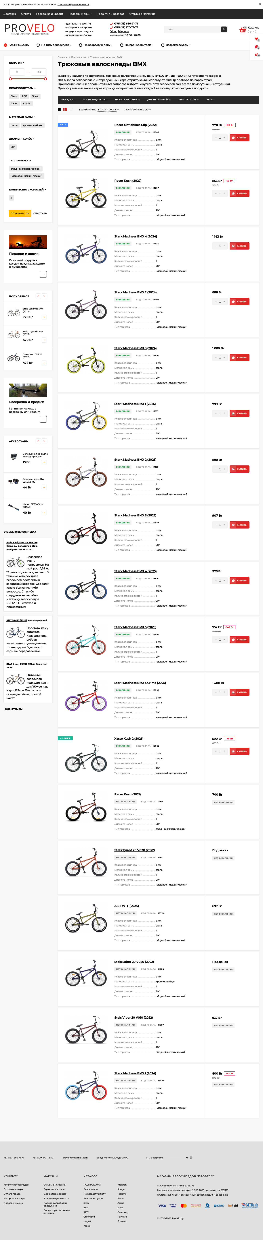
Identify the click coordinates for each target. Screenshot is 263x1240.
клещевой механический (26, 175)
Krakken (122, 1184)
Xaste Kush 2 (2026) (129, 738)
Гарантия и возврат (111, 14)
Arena (120, 1203)
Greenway (123, 1212)
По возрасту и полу (94, 1193)
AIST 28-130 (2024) (16, 620)
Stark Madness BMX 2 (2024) (135, 292)
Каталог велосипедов (16, 1184)
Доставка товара (13, 1189)
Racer (14, 103)
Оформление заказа (54, 1193)
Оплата (26, 14)
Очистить (40, 213)
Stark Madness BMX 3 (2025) (135, 515)
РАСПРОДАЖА (92, 1184)
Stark (35, 96)
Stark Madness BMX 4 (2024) (135, 236)
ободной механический (25, 168)
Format (121, 1221)
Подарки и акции (80, 14)
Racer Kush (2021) (127, 794)
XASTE (27, 103)
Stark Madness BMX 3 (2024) (135, 348)
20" (13, 147)
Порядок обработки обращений (55, 1204)
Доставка (9, 14)
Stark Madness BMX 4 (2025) (135, 571)
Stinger (121, 1189)
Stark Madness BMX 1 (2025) (135, 404)
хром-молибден (32, 125)
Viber (113, 31)
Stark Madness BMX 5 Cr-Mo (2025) (140, 683)
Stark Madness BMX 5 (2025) (135, 627)
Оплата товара (12, 1193)
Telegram (123, 31)
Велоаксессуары (93, 1198)
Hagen (87, 1221)
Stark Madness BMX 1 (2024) (135, 1073)
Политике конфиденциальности (73, 4)
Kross (86, 1225)
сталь (14, 125)
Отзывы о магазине (142, 14)
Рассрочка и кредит (49, 14)
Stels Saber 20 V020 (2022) (134, 962)
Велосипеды (90, 1189)
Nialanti (121, 1193)
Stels (13, 96)
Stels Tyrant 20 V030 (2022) (134, 850)
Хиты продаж (107, 109)
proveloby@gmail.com (75, 1157)
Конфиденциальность (56, 1198)
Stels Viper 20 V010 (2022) (133, 1017)
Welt (85, 1207)
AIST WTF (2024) (126, 906)
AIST (24, 96)
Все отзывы (13, 709)
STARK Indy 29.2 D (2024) (20, 664)
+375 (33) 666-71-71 (14, 1157)
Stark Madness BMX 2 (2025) (135, 459)
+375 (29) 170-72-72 (43, 1157)
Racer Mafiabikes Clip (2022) (135, 125)
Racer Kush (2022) (127, 180)
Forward (122, 1216)
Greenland (89, 1216)
